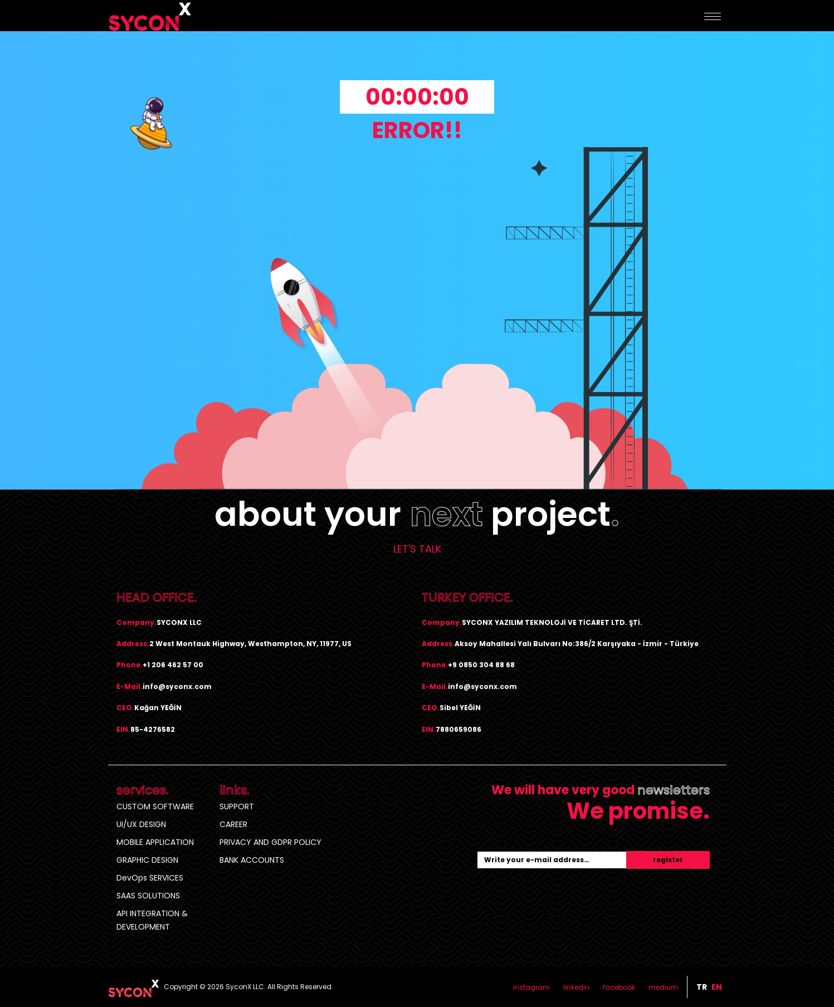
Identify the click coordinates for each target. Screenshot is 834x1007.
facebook (619, 987)
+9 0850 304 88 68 (481, 664)
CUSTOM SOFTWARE (155, 806)
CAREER (233, 824)
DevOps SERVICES (149, 877)
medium (663, 987)
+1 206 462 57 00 (173, 664)
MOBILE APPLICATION (155, 842)
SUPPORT (237, 806)
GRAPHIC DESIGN (147, 860)
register (668, 859)
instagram (531, 987)
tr (701, 987)
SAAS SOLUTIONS (148, 895)
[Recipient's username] (552, 860)
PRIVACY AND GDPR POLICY (270, 842)
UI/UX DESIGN (141, 824)
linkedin (576, 987)
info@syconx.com (177, 686)
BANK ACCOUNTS (252, 860)
